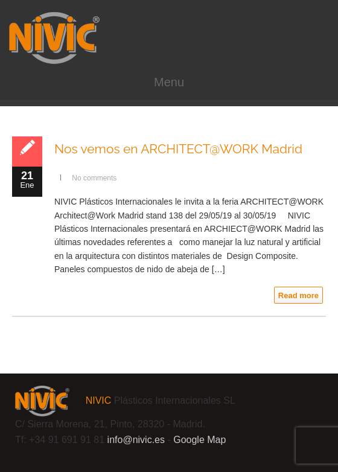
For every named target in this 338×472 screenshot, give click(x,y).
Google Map (199, 440)
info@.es (136, 440)
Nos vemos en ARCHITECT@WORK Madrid (178, 148)
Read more (298, 295)
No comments (94, 178)
